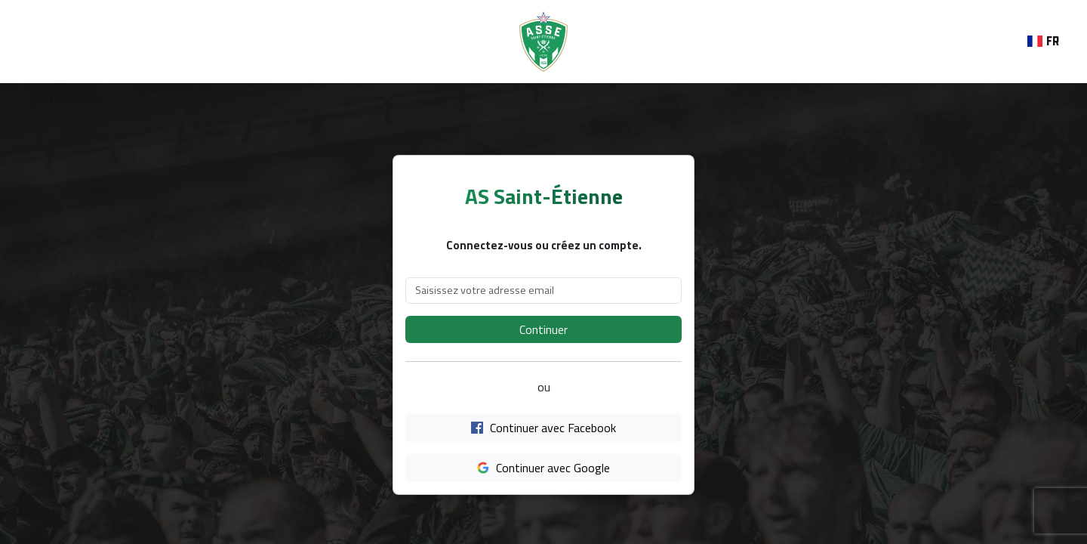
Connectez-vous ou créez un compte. (544, 245)
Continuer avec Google (543, 468)
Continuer (543, 329)
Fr (1043, 41)
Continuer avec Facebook (543, 428)
